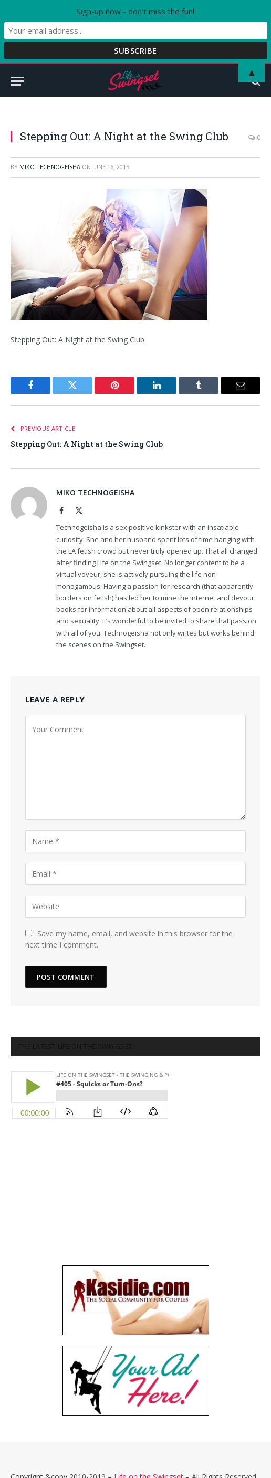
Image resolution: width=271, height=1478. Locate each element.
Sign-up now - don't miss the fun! (135, 11)
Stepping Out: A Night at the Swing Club (87, 444)
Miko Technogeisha (49, 167)
